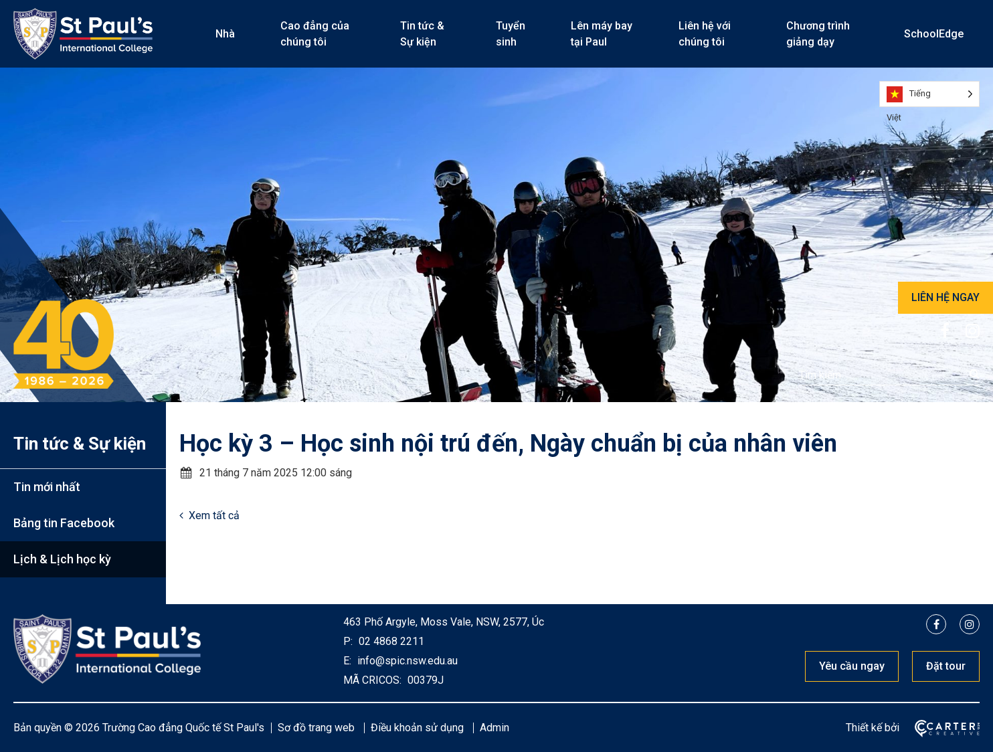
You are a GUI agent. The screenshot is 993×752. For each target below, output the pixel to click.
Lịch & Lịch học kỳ (62, 559)
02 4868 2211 (390, 641)
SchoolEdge (934, 33)
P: (348, 641)
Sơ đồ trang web (316, 727)
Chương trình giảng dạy (818, 33)
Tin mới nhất (46, 487)
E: (347, 660)
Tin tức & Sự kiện (422, 33)
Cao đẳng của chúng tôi (314, 33)
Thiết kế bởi (872, 727)
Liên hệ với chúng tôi (705, 33)
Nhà (225, 33)
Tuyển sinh (510, 33)
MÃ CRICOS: (372, 680)
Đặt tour (946, 666)
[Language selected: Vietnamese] (929, 94)
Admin (494, 727)
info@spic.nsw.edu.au (406, 660)
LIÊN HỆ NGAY (945, 297)
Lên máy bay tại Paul (601, 33)
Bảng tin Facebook (63, 523)
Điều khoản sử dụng (417, 727)
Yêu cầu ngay (852, 666)
